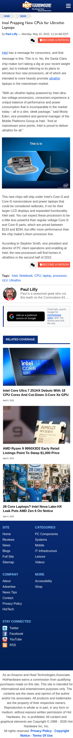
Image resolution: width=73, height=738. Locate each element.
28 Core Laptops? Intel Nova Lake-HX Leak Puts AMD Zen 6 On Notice (32, 509)
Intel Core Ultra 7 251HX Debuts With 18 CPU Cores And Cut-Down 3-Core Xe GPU (36, 393)
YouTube (16, 639)
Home (7, 534)
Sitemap (8, 562)
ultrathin (54, 78)
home (7, 16)
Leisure (40, 556)
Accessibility (43, 581)
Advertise (9, 586)
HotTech (8, 609)
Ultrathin (15, 280)
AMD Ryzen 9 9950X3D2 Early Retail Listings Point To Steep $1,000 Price (31, 451)
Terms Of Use (43, 735)
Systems (41, 539)
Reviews (8, 539)
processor (59, 275)
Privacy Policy (12, 603)
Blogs (6, 551)
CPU (37, 275)
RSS (13, 645)
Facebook (16, 633)
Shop (38, 586)
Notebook (26, 275)
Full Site (8, 556)
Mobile (39, 545)
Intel (5, 52)
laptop (47, 275)
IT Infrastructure (46, 551)
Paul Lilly (29, 289)
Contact (8, 598)
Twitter (14, 628)
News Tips (10, 592)
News (23, 16)
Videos (40, 562)
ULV (4, 280)
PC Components (46, 534)
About (7, 581)
